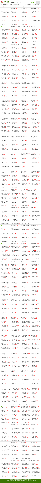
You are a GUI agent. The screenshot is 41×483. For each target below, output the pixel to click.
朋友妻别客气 (3, 295)
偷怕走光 (3, 361)
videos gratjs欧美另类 (4, 392)
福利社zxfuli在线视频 (34, 105)
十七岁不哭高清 (34, 336)
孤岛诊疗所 (23, 131)
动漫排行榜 (38, 4)
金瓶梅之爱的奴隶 (34, 184)
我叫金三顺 (13, 418)
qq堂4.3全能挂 (3, 303)
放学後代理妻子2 (34, 112)
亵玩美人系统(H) (4, 410)
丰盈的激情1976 (24, 105)
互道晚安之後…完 (14, 145)
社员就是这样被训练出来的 (15, 340)
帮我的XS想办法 (24, 33)
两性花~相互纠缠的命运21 (15, 220)
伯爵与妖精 (33, 34)
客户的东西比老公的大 (34, 194)
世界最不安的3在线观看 (25, 347)
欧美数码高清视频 (33, 261)
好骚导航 (3, 148)
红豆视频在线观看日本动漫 (5, 136)
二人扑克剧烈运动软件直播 (35, 86)
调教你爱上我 (23, 69)
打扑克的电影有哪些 (14, 66)
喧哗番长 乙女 (33, 429)
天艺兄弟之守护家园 (24, 357)
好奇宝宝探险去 (4, 140)
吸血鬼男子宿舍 (33, 424)
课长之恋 (23, 198)
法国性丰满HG (13, 101)
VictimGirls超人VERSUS (25, 397)
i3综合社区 (3, 157)
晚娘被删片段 (3, 411)
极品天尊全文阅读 (14, 176)
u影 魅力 (3, 383)
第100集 (35, 207)
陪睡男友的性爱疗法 (24, 295)
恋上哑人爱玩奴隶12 (14, 216)
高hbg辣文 (13, 126)
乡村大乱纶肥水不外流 (24, 424)
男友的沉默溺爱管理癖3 (25, 251)
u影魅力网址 (32, 370)
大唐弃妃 (23, 73)
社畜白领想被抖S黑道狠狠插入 (35, 348)
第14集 (5, 259)
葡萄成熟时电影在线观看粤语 (5, 282)
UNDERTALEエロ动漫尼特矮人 (6, 378)
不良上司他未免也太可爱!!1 (24, 26)
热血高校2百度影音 (14, 321)
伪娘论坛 (13, 415)
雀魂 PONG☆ (13, 304)
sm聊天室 (23, 340)
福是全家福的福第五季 (15, 104)
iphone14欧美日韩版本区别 (34, 154)
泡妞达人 (33, 294)
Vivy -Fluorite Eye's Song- (14, 388)
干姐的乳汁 (3, 127)
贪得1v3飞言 (33, 362)
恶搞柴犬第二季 (24, 86)
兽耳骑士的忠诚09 (14, 347)
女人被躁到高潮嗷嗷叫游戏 (35, 246)
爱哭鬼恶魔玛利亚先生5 (35, 11)
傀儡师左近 (33, 198)
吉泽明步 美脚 (3, 180)
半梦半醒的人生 (14, 42)
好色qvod (23, 148)
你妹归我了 (23, 247)
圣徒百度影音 (13, 339)
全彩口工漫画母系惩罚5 (35, 308)
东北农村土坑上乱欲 (34, 77)
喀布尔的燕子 (23, 202)
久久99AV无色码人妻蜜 (25, 179)
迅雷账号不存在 (4, 437)
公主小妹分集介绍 (23, 118)
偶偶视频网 (23, 269)
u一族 (2, 379)
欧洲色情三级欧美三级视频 (25, 276)
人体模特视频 (23, 330)
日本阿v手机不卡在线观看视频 (26, 321)
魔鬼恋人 (12, 228)
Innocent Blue (3, 162)
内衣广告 (33, 250)
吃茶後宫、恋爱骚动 (14, 55)
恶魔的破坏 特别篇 (34, 83)
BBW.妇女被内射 (24, 42)
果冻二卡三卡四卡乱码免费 (25, 127)
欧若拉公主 (3, 277)
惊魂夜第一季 (13, 171)
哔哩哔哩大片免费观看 (14, 207)
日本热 (3, 322)
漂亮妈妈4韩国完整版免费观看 (35, 287)
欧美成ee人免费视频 (4, 265)
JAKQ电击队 (13, 172)
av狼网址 (33, 16)
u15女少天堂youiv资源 (14, 375)
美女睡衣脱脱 (3, 232)
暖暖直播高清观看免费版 (5, 254)
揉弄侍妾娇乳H (24, 325)
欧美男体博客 (33, 268)
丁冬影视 (23, 78)
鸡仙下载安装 (13, 175)
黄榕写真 (3, 145)
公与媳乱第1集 (14, 122)
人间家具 (23, 318)
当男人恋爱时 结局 (24, 70)
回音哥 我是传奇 (34, 140)
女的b (12, 251)
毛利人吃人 (23, 233)
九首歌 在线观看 (24, 187)
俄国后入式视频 (34, 95)
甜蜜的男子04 (3, 353)
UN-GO (32, 378)
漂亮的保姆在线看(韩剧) (5, 294)
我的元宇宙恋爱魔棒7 (24, 422)
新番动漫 (25, 4)
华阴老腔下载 (3, 141)
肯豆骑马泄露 (13, 190)
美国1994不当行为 (33, 225)
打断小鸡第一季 (13, 65)
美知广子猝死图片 (24, 241)
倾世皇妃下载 (23, 304)
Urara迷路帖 (13, 379)
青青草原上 (13, 308)
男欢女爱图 (33, 247)
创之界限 (33, 52)
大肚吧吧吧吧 (33, 65)
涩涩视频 (13, 348)
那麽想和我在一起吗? (34, 243)
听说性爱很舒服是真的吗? (5, 357)
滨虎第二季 (13, 33)
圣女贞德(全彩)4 (33, 335)
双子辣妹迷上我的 (24, 336)
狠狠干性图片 (3, 144)
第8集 (19, 104)
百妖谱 (22, 29)
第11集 (17, 237)
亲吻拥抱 (3, 304)
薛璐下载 (13, 436)
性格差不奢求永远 (4, 429)
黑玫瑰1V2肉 (33, 141)
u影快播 (33, 375)
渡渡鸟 (22, 65)
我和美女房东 (3, 414)
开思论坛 (13, 205)
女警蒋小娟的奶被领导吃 (5, 246)
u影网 (12, 371)
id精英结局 (33, 166)
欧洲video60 (13, 277)
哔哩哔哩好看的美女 (34, 216)
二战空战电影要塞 (4, 87)
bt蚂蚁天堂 (3, 42)
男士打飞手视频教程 (24, 259)
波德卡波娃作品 (4, 38)
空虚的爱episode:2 (34, 202)
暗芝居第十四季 (14, 15)
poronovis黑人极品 (24, 291)
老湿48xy (23, 211)
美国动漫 (14, 4)
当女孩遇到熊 (13, 77)
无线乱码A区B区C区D (5, 422)
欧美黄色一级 (23, 264)
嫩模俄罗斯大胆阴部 (14, 255)
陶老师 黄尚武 (33, 365)
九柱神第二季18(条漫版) (35, 180)
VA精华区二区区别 (4, 397)
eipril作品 (3, 83)
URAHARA (13, 378)
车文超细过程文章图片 (5, 51)
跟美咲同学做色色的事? (14, 118)
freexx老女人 (23, 100)
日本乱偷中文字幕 (13, 318)
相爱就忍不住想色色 (4, 436)
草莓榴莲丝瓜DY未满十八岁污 (25, 60)
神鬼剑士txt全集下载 (34, 344)
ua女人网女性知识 (4, 375)
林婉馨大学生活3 (14, 211)
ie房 (12, 161)
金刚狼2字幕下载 (4, 187)
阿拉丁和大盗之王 (24, 16)
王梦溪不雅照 (13, 414)
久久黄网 (3, 172)
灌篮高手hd (3, 123)
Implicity (23, 158)
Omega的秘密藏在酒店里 (5, 273)
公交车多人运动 (24, 130)
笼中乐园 (23, 216)
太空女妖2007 (23, 365)
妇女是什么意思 (24, 113)
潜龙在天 (3, 300)
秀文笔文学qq (13, 437)
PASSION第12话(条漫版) (15, 294)
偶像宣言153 (23, 261)
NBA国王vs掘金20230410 (25, 258)
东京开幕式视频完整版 (15, 74)
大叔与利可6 (13, 78)
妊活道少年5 (33, 318)
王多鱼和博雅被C (34, 418)
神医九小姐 (3, 335)
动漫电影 (17, 4)
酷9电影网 (3, 205)
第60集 (14, 184)
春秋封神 (23, 51)
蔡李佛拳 (33, 47)
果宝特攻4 (23, 126)
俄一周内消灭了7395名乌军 (5, 90)
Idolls (2, 154)
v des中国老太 (33, 396)
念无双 (3, 259)
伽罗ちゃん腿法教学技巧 (25, 215)
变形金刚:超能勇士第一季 (35, 29)
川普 (32, 56)
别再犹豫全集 (3, 37)
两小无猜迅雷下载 (14, 219)
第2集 (5, 15)
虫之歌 (32, 48)
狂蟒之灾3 (32, 189)
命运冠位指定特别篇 (34, 232)
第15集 (5, 300)
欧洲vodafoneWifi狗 (13, 264)
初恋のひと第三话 (13, 47)
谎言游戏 (13, 148)
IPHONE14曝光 (14, 162)
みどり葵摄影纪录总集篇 (5, 193)
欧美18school (13, 273)
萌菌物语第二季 (14, 237)
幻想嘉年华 (23, 149)
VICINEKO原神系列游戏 (5, 404)
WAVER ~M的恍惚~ (4, 419)
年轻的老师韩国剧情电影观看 (35, 254)
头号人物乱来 (33, 358)
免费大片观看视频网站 (34, 233)
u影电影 (22, 371)
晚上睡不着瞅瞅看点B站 (34, 406)
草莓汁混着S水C (4, 52)
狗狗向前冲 (23, 122)
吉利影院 (22, 172)
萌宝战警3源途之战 (24, 229)
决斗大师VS (3, 179)
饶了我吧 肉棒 (33, 317)
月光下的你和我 (33, 442)
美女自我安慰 (23, 232)
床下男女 (3, 60)
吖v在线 (33, 397)
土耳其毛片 (13, 358)
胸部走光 (3, 428)
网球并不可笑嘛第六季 (15, 411)
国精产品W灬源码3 (24, 119)
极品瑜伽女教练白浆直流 (5, 175)
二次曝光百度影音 (24, 95)
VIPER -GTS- (23, 400)
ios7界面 (23, 162)
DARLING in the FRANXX (5, 65)
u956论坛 (23, 378)
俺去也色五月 (3, 24)
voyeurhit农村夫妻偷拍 (34, 388)
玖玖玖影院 (23, 184)
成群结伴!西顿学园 (14, 60)
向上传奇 (23, 440)
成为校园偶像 (33, 44)
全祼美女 (13, 312)
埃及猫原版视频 (13, 8)
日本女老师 (3, 321)
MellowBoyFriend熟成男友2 (5, 237)
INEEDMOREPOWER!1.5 (25, 157)
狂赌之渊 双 (13, 189)
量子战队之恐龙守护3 (4, 211)
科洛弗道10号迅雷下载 (15, 197)
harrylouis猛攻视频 (24, 144)
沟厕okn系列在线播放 (34, 123)
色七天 (32, 340)
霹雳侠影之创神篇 (34, 290)
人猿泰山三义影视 (4, 325)
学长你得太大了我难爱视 (25, 428)
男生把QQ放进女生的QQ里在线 (36, 251)
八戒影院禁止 (33, 38)
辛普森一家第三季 (13, 424)
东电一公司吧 (33, 73)
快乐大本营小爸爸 (4, 197)
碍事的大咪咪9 (23, 8)
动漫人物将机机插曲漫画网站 (5, 70)
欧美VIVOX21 (13, 272)
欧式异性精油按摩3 (24, 273)
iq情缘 (32, 153)
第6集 (35, 55)
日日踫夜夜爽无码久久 (15, 330)
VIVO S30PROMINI (4, 400)
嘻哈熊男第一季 (34, 437)
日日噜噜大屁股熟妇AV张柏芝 (15, 329)
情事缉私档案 (33, 304)
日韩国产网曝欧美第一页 (35, 330)
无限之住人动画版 (14, 410)
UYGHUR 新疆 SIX (4, 374)
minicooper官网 (23, 228)
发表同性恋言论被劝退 (5, 105)
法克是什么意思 (24, 112)
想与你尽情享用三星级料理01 (15, 440)
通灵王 (12, 365)
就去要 (3, 183)
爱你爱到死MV (24, 20)
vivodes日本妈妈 (34, 392)
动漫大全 (4, 4)
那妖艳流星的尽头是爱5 (14, 246)
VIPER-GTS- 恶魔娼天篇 (24, 389)
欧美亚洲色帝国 (34, 265)
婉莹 (2, 415)
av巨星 (32, 15)
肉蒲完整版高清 (23, 317)
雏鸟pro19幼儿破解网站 (5, 59)
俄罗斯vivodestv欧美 (34, 90)
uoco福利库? (3, 371)
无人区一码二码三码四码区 (25, 419)
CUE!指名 (3, 48)
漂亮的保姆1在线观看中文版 (25, 294)
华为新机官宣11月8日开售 (5, 149)
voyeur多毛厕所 (24, 401)
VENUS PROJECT (4, 393)
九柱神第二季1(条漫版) (5, 184)
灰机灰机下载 (23, 136)
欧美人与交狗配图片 (4, 272)
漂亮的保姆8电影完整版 (35, 286)
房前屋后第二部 (34, 109)
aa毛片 (2, 20)
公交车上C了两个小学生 (35, 122)
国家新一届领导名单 (4, 130)
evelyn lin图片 (3, 82)
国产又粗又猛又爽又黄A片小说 (6, 126)
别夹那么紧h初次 (24, 34)
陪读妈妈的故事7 (24, 282)
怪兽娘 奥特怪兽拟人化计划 (35, 131)
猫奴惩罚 (33, 237)
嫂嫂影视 (33, 347)
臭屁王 (12, 59)
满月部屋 (13, 233)
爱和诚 (32, 12)
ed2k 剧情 (13, 91)
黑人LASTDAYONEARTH (35, 144)
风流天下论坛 (23, 108)
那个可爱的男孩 (4, 250)
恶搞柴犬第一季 (14, 90)
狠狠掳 (22, 141)
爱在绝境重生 (13, 24)
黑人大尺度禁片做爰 (34, 136)
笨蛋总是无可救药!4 (14, 30)
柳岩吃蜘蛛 (33, 220)
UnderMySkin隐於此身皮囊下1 (35, 383)
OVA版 (30, 4)
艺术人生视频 (23, 442)
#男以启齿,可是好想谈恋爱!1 (15, 247)
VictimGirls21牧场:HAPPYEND (6, 401)
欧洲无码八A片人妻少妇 (15, 268)
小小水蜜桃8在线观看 (4, 433)
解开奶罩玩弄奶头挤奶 (15, 180)
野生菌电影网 (13, 442)
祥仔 (32, 433)
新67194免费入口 (14, 433)
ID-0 (32, 161)
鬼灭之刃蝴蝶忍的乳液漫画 (5, 131)
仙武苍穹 (23, 433)
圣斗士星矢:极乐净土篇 (5, 347)
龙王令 (32, 207)
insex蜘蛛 (33, 158)
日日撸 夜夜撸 (3, 317)
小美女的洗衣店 (4, 440)
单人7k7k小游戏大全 (14, 69)
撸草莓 (22, 47)
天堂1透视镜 (13, 362)
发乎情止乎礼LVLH (24, 104)
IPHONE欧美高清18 (4, 161)
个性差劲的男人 (33, 118)
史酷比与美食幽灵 (4, 344)
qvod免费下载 (33, 300)
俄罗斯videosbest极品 (14, 82)
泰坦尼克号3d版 (34, 366)
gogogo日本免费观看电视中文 (15, 131)
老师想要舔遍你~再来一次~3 (35, 219)
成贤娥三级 (13, 52)
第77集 (6, 335)
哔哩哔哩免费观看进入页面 (24, 207)
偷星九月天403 (14, 361)
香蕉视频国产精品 (14, 429)
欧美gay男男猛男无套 (4, 276)
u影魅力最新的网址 (13, 370)
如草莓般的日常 (24, 329)
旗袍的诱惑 (33, 307)
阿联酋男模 (12, 11)
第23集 (14, 37)
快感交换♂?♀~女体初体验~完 (5, 201)
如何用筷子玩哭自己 (34, 325)
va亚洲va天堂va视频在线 (14, 389)
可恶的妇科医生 (33, 190)
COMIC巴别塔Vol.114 (14, 56)
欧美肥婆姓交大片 (14, 276)
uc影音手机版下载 (14, 383)
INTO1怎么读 (23, 161)
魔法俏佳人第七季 (13, 225)
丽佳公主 (3, 215)
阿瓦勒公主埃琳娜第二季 (25, 11)
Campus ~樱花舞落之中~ (5, 56)
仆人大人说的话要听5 (14, 287)
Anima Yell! (23, 24)
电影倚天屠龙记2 (34, 69)
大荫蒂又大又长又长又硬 (25, 66)
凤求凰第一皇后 (4, 109)
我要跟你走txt (3, 407)
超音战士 (33, 55)
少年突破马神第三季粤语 (5, 340)
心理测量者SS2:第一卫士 (25, 429)
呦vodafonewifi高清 (14, 396)
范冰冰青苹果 (13, 100)
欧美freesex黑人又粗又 (24, 265)
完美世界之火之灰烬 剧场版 (25, 406)
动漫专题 (35, 4)
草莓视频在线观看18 (34, 51)
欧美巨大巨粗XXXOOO (5, 268)
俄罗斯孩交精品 (34, 91)
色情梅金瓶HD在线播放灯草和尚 (15, 335)
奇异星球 (3, 312)
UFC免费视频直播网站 (34, 379)
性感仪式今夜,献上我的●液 (25, 432)
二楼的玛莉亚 (13, 95)
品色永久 (13, 290)
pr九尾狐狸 (3, 286)
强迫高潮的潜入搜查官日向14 (5, 299)
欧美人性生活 (23, 277)
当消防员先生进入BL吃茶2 (15, 70)
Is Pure (12, 157)
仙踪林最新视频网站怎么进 (15, 428)
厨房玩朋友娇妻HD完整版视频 (15, 44)
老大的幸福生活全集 (4, 219)
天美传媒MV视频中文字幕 (5, 365)
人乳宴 (3, 329)
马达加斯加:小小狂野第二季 (15, 232)
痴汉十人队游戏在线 (14, 48)
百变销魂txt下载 (4, 33)
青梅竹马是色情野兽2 (34, 312)
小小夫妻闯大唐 (34, 436)
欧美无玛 (13, 265)
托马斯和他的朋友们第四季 (5, 362)
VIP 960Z (13, 393)
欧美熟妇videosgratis (34, 272)
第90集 (9, 194)
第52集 (26, 126)
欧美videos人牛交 (4, 269)
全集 (16, 8)
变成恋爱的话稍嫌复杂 (34, 26)
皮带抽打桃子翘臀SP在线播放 (35, 282)
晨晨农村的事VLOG (4, 55)
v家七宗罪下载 (14, 392)
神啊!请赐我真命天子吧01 (35, 339)
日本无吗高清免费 (14, 326)
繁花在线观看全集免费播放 (5, 100)
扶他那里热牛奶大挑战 (15, 109)
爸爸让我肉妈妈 (4, 34)
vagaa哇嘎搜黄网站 (4, 396)
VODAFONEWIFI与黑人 (25, 404)
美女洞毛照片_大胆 (34, 228)
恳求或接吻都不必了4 (34, 197)
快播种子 (23, 193)
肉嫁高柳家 (33, 322)
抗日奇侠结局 (13, 194)
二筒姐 (3, 86)
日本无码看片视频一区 (5, 326)
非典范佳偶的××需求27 (25, 109)
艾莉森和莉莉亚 (4, 11)
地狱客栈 (13, 73)
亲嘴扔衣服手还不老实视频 (15, 307)
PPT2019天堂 (23, 287)
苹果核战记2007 (13, 282)
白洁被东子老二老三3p (34, 30)
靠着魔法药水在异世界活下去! (25, 201)
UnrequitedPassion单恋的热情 (25, 379)
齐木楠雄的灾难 (24, 307)
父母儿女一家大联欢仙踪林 (5, 101)
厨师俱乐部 (23, 48)
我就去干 (3, 418)
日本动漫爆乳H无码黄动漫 (25, 326)
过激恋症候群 (3, 119)
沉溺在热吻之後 (24, 59)
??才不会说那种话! (4, 47)
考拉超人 (33, 201)
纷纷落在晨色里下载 (4, 108)
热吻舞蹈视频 (3, 318)
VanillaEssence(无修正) (24, 392)
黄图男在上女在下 (14, 140)
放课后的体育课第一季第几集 (5, 112)
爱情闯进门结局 (24, 12)
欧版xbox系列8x (34, 273)
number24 (23, 250)
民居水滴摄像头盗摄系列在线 (25, 225)
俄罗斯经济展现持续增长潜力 (25, 82)
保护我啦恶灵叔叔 (24, 38)
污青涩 (12, 407)
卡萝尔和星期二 (23, 189)
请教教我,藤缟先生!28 (4, 308)
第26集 (7, 11)
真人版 (33, 4)
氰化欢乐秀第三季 (13, 299)
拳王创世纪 (23, 303)
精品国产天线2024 (24, 180)
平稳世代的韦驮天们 (4, 290)
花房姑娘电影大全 (24, 145)
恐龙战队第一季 (4, 190)
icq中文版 (3, 158)
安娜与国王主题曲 (4, 16)
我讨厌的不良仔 (14, 419)
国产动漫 (11, 4)
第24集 (6, 48)
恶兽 (2, 95)
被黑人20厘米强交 (14, 41)
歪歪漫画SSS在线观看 (34, 411)
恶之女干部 (13, 87)
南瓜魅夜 (13, 258)
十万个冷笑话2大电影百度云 (25, 335)
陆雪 (12, 212)
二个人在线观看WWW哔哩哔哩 (26, 91)
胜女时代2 (33, 343)
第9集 (17, 65)
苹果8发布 (13, 291)
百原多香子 (23, 41)
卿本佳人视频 (33, 299)
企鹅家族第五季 (24, 308)
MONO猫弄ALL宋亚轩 (24, 237)
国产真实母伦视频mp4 (34, 119)
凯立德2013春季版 (14, 202)
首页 (1, 4)
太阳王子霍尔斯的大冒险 (24, 353)
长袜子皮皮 (22, 44)
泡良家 (22, 286)
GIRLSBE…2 (33, 127)
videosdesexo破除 (34, 400)
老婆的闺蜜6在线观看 (4, 216)
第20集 (25, 65)
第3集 (14, 154)
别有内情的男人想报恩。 (25, 37)
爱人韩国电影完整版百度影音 (5, 12)
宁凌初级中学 (3, 258)
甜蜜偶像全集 (13, 353)
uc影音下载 (23, 375)
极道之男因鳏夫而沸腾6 (25, 183)
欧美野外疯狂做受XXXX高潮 (35, 264)
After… (3, 15)
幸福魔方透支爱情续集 (34, 432)
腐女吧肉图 (13, 105)
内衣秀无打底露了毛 (14, 243)
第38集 (18, 20)
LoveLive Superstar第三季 (15, 215)
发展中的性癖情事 (24, 101)
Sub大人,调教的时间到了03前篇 (26, 348)
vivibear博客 (23, 396)
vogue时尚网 (13, 400)
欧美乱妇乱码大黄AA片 (14, 261)
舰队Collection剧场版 (34, 172)
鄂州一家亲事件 (24, 87)
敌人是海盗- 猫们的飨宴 (35, 66)
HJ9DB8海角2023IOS (34, 145)
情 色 (2, 307)
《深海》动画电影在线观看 (15, 343)
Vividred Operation (23, 388)
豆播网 (22, 77)
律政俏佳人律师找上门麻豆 (5, 220)
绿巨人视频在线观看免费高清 (35, 211)
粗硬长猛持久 (33, 59)
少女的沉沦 (23, 343)
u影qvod (32, 371)
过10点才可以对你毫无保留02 (5, 118)
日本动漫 (7, 4)
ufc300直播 (23, 374)
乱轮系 (3, 212)
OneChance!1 (33, 269)
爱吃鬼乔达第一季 (14, 20)
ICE (22, 166)
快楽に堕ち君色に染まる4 (25, 197)
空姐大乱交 (13, 198)
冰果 (12, 37)
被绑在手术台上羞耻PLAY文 (5, 29)
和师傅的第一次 (14, 144)
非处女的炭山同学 (33, 100)
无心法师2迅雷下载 (14, 422)
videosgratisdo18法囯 (34, 401)
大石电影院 (3, 69)
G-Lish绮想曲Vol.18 (13, 119)
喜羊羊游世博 (33, 428)
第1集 (26, 8)
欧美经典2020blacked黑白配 (25, 272)
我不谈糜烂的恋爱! (33, 407)
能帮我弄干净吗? (14, 254)
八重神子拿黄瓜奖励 (14, 34)
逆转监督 (22, 243)
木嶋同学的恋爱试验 (4, 241)
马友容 (3, 229)
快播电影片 (33, 193)
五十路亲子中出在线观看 (35, 410)
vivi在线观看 (33, 393)
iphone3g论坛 (23, 154)
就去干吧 (33, 179)
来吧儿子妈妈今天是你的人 (15, 223)
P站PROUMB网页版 (34, 291)
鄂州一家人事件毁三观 (15, 86)
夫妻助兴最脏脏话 (34, 113)
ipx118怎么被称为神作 (34, 157)
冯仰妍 (32, 101)
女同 (32, 255)
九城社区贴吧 (23, 175)
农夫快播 (3, 251)
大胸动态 (33, 70)
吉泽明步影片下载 (4, 176)
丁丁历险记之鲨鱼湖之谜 (5, 77)
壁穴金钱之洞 (3, 30)
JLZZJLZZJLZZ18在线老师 (35, 175)
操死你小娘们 (13, 51)
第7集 (15, 73)
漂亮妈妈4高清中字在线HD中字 (16, 295)
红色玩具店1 (23, 140)
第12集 (26, 24)
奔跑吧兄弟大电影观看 (34, 37)
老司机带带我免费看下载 (25, 212)
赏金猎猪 (3, 336)
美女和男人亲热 (14, 241)
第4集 (26, 122)
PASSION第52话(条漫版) (5, 291)
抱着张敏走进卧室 (34, 41)
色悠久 (3, 339)
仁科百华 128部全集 (14, 325)
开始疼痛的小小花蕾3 (4, 202)
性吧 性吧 (3, 432)
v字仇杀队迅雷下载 (14, 401)
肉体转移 (12, 317)
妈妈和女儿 (3, 228)
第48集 (25, 433)
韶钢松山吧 (3, 343)
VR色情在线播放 (24, 393)
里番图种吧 (23, 220)
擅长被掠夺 (13, 344)
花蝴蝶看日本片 (14, 141)
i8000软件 (13, 158)
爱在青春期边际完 (14, 12)
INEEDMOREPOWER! (14, 153)
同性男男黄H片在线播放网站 (35, 361)
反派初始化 (33, 108)
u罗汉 (32, 374)
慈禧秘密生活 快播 (24, 52)
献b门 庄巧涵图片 (24, 437)
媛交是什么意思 (14, 179)
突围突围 (33, 357)
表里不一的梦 (13, 29)
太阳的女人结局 (24, 358)
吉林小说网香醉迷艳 (24, 176)
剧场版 (28, 4)
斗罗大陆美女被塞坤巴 (5, 73)
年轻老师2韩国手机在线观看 (35, 258)
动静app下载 (33, 74)
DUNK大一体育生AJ (4, 78)
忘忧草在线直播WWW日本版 (25, 414)
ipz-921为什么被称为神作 (24, 153)
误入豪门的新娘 (24, 411)
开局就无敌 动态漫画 (4, 194)
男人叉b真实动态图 (24, 246)
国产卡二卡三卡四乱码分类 (15, 127)
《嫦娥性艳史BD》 (33, 82)
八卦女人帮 (33, 33)
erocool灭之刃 (3, 91)
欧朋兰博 (23, 268)
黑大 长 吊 (33, 148)
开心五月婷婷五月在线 (24, 205)
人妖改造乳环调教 (4, 330)
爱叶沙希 (13, 16)
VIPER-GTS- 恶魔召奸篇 (34, 389)
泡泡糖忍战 (13, 286)
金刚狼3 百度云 (23, 171)
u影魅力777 (23, 383)
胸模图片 (23, 436)
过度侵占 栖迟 (13, 123)
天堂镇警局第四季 (14, 357)
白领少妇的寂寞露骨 (14, 38)
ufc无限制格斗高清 (23, 370)
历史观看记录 (12, 2)
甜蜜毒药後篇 (3, 366)
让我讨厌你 (33, 329)
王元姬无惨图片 (24, 418)
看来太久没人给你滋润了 (15, 193)
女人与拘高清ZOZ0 (24, 255)
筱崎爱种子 (13, 303)
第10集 (4, 154)
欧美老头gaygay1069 (34, 276)
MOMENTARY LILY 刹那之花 (5, 233)
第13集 (17, 15)
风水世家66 (13, 108)
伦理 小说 (23, 219)
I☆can (12, 154)
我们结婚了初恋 (34, 414)
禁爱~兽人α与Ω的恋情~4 (35, 176)
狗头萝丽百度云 (24, 123)
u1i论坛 (13, 374)
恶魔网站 (23, 90)
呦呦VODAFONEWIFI (14, 397)
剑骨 (12, 184)
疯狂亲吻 (3, 104)
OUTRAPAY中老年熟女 (5, 264)
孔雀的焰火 (23, 194)
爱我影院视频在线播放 (34, 8)
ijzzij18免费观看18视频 (34, 162)
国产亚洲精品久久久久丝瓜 (35, 126)
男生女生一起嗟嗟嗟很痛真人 (5, 247)
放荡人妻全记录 (34, 104)
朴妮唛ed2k (23, 290)
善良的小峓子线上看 (24, 344)
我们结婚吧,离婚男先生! (14, 406)
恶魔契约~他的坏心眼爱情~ (35, 87)
